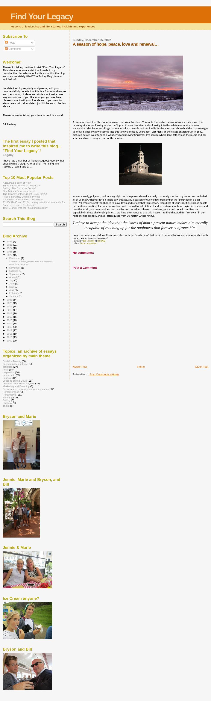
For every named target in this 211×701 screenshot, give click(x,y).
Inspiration (92, 243)
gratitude (8, 366)
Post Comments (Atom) (104, 374)
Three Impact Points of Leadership (22, 185)
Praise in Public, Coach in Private (21, 196)
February (14, 293)
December (15, 258)
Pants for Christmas (19, 264)
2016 (10, 316)
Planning (8, 397)
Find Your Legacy (42, 16)
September (15, 274)
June (12, 283)
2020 (10, 303)
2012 (10, 330)
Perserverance (11, 391)
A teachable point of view (17, 182)
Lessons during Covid (15, 380)
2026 (10, 241)
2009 (10, 340)
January (14, 296)
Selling (6, 400)
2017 (10, 313)
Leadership (9, 375)
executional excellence (15, 364)
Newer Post (80, 366)
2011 (10, 333)
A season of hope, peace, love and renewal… (31, 261)
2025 (10, 244)
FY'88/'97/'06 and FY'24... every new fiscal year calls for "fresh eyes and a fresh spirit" (34, 203)
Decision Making (12, 361)
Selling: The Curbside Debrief (19, 188)
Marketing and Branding (16, 386)
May (12, 287)
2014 (10, 323)
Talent (6, 405)
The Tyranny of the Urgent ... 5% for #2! (25, 193)
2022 (10, 255)
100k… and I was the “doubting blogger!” (25, 207)
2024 (10, 248)
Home (141, 366)
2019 (10, 306)
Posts (10, 42)
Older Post (201, 366)
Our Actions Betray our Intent (19, 191)
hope (82, 243)
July (11, 280)
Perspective (9, 394)
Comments (13, 48)
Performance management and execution (26, 389)
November (15, 267)
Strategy (7, 403)
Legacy (8, 155)
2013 (10, 326)
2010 (10, 337)
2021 (10, 299)
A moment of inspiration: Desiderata (23, 199)
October (14, 271)
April (12, 290)
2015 (10, 320)
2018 (10, 309)
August (13, 277)
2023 (10, 251)
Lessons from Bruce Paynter (19, 383)
